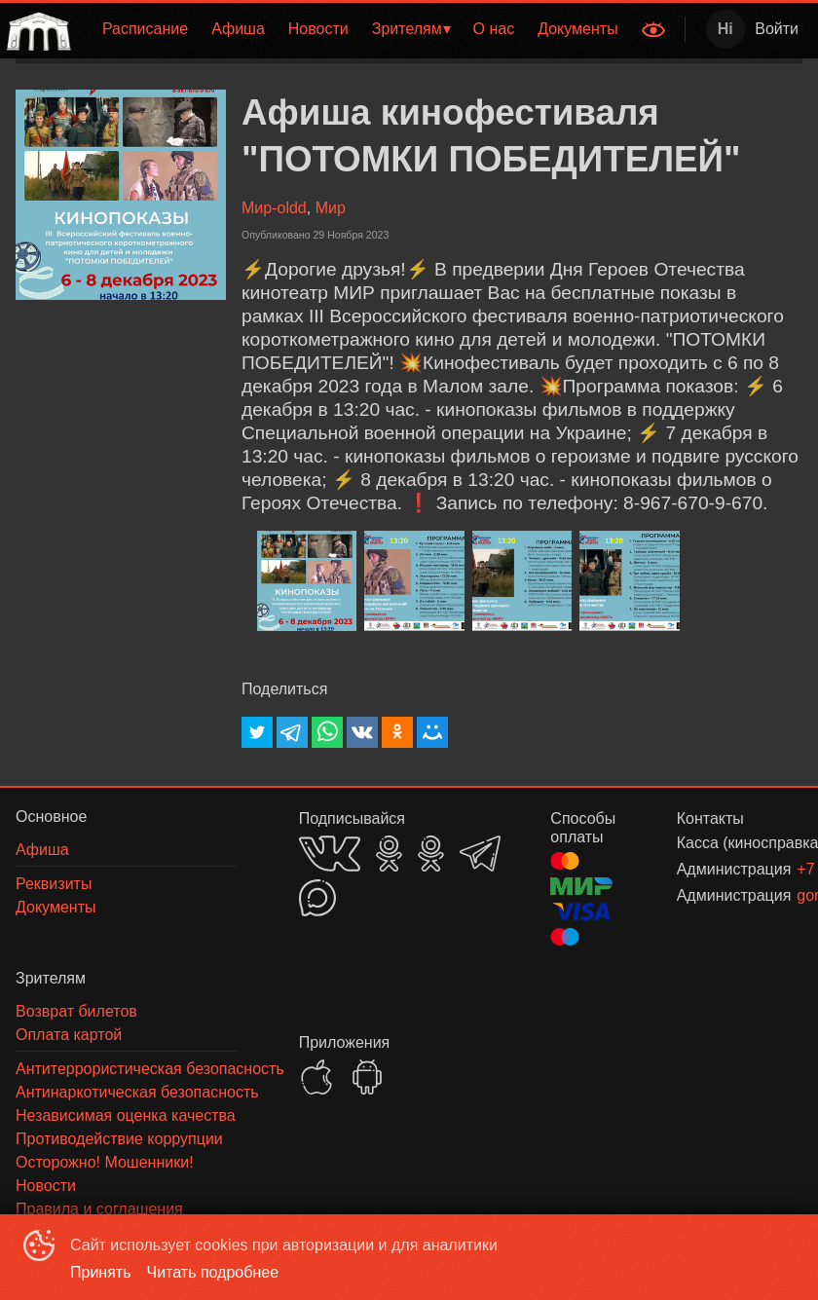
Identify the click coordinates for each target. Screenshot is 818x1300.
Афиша (238, 28)
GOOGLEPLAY (367, 1077)
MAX (317, 897)
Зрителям (407, 28)
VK (329, 854)
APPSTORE (316, 1077)
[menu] (354, 29)
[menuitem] (145, 29)
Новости (318, 28)
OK (389, 854)
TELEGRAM (480, 854)
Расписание (145, 28)
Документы (577, 28)
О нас (494, 28)
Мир (331, 208)
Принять (100, 1272)
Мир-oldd (274, 208)
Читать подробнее (213, 1272)
